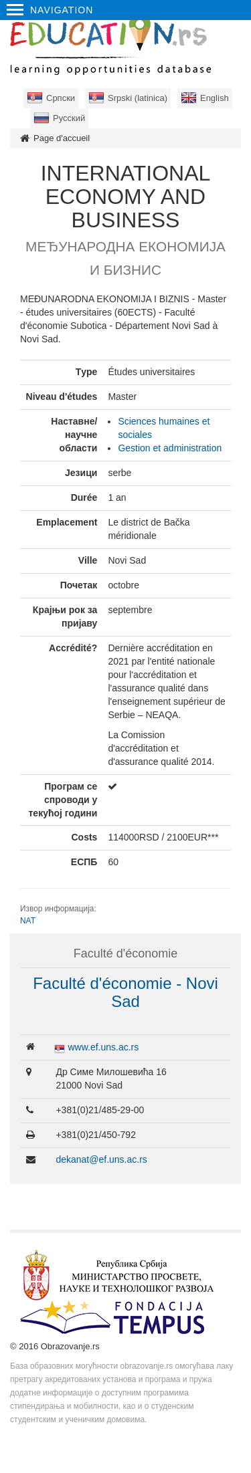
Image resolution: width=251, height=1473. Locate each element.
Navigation (50, 10)
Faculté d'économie (126, 953)
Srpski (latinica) (137, 98)
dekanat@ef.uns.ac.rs (101, 1159)
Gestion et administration (170, 448)
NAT (27, 920)
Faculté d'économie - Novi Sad (125, 992)
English (214, 98)
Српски (60, 98)
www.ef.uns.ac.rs (103, 1047)
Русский (69, 118)
